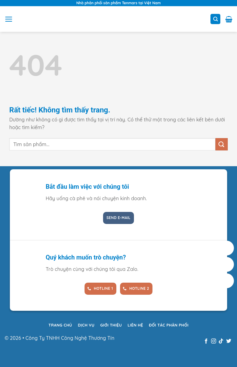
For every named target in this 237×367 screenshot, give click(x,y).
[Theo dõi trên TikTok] (220, 341)
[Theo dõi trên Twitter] (228, 341)
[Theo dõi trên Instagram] (213, 341)
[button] (9, 19)
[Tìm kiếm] (215, 19)
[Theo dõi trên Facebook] (205, 341)
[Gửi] (221, 144)
